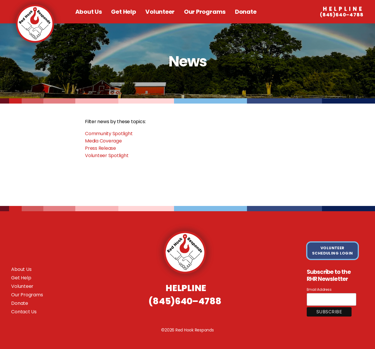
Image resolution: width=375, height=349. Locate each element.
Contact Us (24, 311)
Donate (246, 12)
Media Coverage (103, 140)
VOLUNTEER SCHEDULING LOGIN (332, 250)
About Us (88, 12)
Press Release (100, 148)
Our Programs (205, 12)
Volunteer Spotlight (106, 155)
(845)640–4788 (342, 12)
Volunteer (160, 12)
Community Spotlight (108, 133)
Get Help (123, 12)
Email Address (319, 289)
